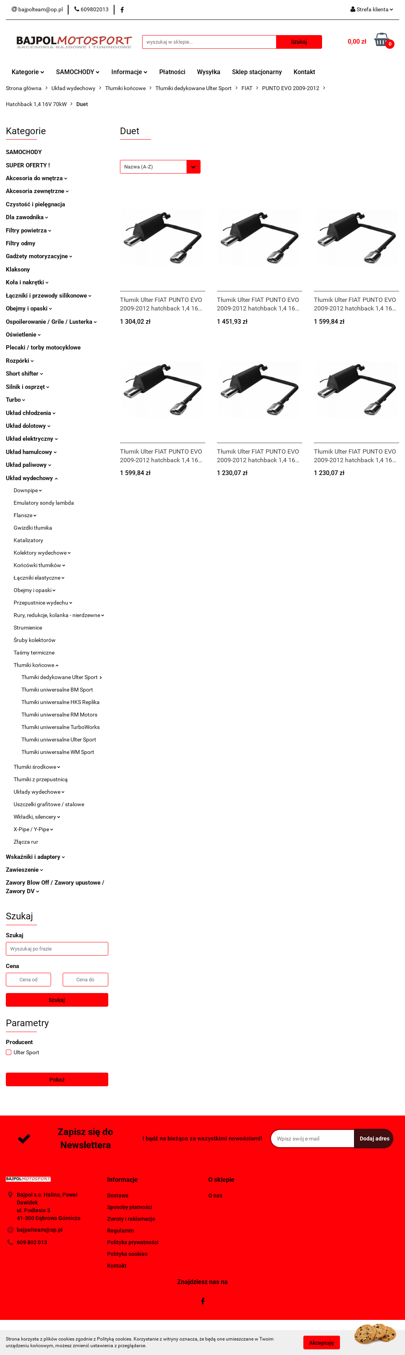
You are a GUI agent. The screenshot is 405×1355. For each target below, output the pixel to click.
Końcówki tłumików (39, 565)
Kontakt (304, 72)
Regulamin (120, 1230)
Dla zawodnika (27, 217)
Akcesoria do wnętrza (36, 178)
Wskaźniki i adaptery (35, 856)
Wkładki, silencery (37, 817)
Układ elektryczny (32, 438)
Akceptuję (321, 1342)
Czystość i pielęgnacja (35, 204)
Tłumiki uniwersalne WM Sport (57, 752)
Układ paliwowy (28, 464)
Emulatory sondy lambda (44, 503)
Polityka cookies (127, 1254)
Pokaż (57, 1080)
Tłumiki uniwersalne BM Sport (57, 689)
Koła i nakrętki (27, 282)
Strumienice (28, 627)
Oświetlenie (23, 334)
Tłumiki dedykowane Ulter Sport (61, 677)
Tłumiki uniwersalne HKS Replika (60, 702)
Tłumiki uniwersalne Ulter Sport (58, 739)
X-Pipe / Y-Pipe (33, 829)
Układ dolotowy (28, 425)
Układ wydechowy (32, 478)
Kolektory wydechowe (42, 553)
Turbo (15, 399)
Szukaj (57, 1000)
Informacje (129, 72)
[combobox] (160, 167)
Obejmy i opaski (29, 308)
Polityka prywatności (132, 1242)
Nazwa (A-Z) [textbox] (138, 167)
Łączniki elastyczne (39, 578)
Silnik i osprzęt (27, 386)
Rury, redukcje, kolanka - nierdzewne (59, 615)
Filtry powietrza (28, 230)
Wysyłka (208, 72)
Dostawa (118, 1195)
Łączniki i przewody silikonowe (49, 295)
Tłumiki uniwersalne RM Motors (59, 714)
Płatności (172, 72)
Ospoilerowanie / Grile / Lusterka (51, 321)
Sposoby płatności (129, 1207)
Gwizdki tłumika (33, 528)
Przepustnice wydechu (43, 602)
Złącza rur (26, 842)
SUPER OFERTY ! (28, 165)
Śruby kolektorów (35, 640)
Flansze (25, 515)
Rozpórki (20, 360)
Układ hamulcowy (31, 452)
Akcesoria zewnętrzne (37, 191)
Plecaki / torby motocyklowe (43, 347)
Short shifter (24, 373)
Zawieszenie (24, 869)
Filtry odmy (20, 243)
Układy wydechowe (39, 792)
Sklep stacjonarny (257, 72)
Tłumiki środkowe (37, 767)
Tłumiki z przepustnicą (41, 779)
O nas (215, 1195)
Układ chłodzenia (31, 413)
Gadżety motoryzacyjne (39, 256)
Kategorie (28, 72)
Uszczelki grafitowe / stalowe (49, 804)
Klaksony (18, 269)
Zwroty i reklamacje (131, 1219)
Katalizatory (28, 540)
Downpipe (28, 490)
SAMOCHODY (78, 72)
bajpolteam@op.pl (40, 1230)
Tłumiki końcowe (36, 665)
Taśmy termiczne (34, 652)
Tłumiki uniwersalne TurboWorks (60, 727)
